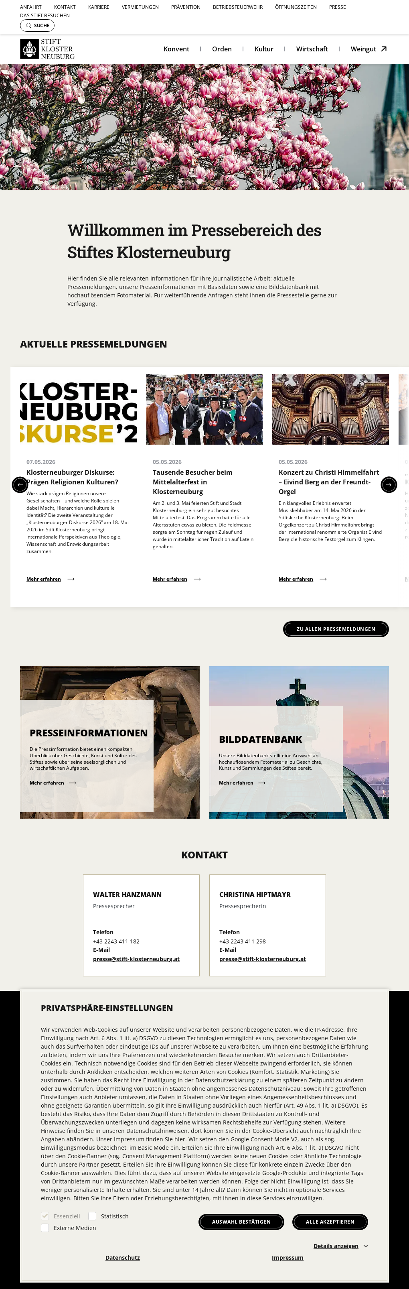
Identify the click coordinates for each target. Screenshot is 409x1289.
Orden (222, 49)
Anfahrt (31, 7)
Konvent (176, 49)
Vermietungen (140, 7)
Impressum (288, 1257)
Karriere (98, 7)
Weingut (363, 49)
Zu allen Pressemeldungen (336, 629)
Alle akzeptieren (330, 1221)
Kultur (264, 49)
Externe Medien (75, 1228)
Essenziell (67, 1216)
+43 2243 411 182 (116, 941)
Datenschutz (122, 1257)
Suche (37, 25)
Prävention (185, 7)
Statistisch (115, 1216)
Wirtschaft (312, 49)
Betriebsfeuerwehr (238, 7)
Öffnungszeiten (296, 7)
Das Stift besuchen (45, 15)
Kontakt (65, 7)
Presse (337, 7)
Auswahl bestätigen (241, 1221)
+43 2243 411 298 (242, 941)
